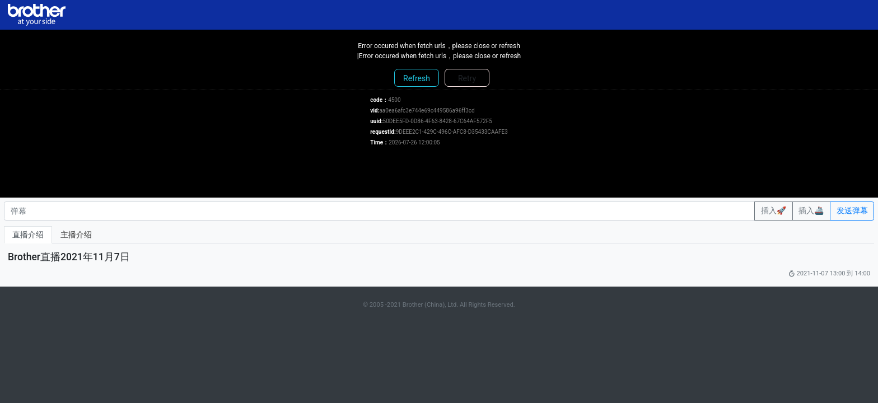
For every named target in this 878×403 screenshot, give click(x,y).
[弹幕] (379, 211)
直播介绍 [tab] (28, 234)
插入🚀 (773, 210)
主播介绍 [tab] (76, 234)
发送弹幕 (852, 210)
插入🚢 (811, 210)
